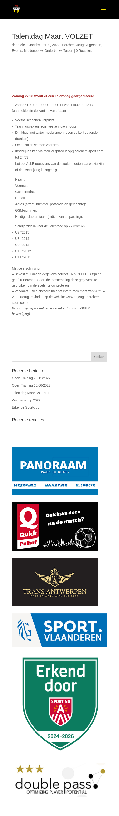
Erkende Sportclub (25, 407)
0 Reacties (84, 51)
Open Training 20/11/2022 (31, 378)
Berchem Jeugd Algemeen (81, 45)
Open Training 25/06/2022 (31, 385)
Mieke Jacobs (30, 45)
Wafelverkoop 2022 (26, 400)
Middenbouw (33, 51)
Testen (68, 51)
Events (17, 51)
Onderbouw (53, 51)
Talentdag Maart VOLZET (31, 393)
